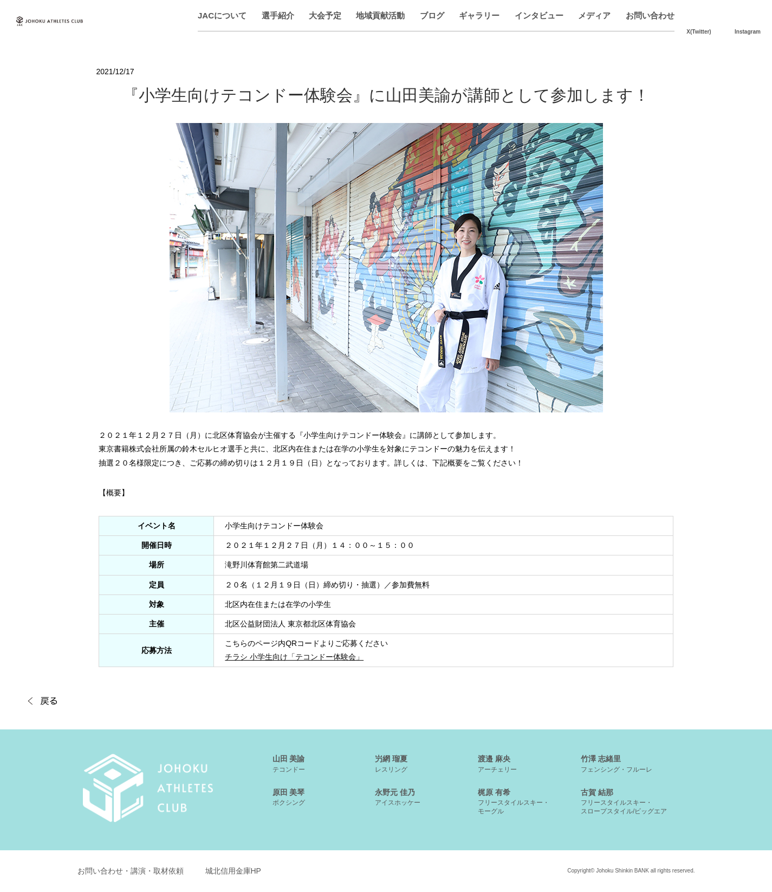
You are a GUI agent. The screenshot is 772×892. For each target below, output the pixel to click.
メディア (594, 15)
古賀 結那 (624, 801)
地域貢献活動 (380, 15)
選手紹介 (278, 15)
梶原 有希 (513, 801)
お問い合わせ (650, 15)
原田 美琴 (289, 797)
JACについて (222, 15)
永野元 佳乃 (397, 797)
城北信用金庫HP (233, 871)
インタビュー (539, 15)
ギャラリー (479, 15)
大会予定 (325, 15)
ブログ (432, 15)
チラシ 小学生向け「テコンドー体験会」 (294, 656)
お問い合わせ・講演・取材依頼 (130, 871)
